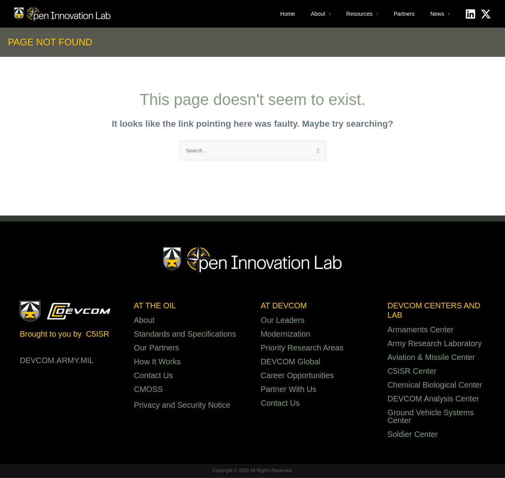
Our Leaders (283, 321)
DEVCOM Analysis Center (433, 399)
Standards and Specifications (185, 334)
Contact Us (153, 376)
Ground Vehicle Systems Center (430, 417)
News (437, 14)
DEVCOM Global (290, 362)
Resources (359, 14)
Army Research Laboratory (434, 344)
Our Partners (156, 348)
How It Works (157, 362)
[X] (486, 14)
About (318, 14)
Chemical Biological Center (434, 385)
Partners (404, 14)
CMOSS (148, 390)
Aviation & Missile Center (431, 358)
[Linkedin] (470, 14)
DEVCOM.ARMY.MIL (57, 361)
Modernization (285, 334)
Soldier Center (412, 435)
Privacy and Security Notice (182, 405)
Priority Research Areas (302, 348)
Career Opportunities (297, 376)
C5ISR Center (412, 371)
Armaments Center (420, 330)
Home (287, 14)
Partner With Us (288, 390)
